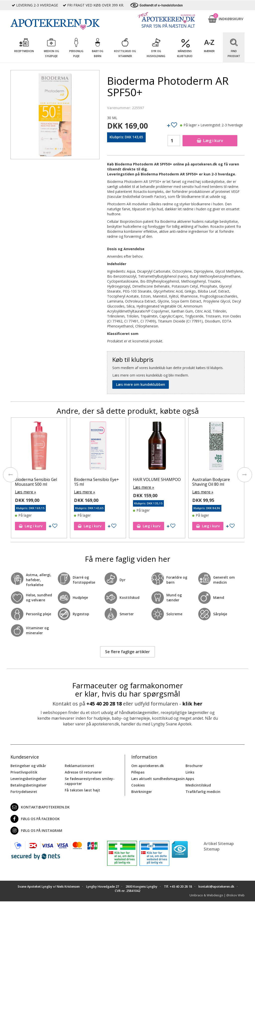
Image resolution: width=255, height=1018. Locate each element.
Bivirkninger (141, 790)
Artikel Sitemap (219, 843)
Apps (190, 778)
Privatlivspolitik (23, 771)
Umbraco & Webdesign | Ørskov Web (217, 895)
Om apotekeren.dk (147, 765)
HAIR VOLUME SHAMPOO (158, 479)
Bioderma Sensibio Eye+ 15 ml (97, 482)
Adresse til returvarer (83, 771)
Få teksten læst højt (82, 789)
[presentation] (10, 474)
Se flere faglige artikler (127, 651)
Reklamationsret (79, 765)
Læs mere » (25, 491)
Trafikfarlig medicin (203, 790)
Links (190, 771)
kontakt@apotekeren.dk (40, 806)
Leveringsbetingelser (28, 778)
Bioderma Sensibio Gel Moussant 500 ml (36, 482)
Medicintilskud (198, 784)
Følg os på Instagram (36, 830)
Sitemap (212, 848)
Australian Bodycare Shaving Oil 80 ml (211, 482)
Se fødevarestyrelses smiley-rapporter (90, 780)
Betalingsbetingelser (28, 784)
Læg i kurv (210, 140)
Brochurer (194, 765)
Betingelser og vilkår (28, 765)
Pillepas (137, 771)
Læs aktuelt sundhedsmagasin (158, 778)
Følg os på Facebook (35, 818)
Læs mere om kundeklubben (140, 384)
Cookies (138, 784)
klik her (192, 703)
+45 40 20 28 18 (104, 703)
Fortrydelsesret (23, 790)
